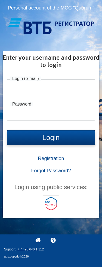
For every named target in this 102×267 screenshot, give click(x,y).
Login (51, 138)
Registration (51, 158)
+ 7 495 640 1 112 (30, 249)
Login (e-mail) (25, 79)
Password (21, 104)
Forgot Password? (51, 170)
